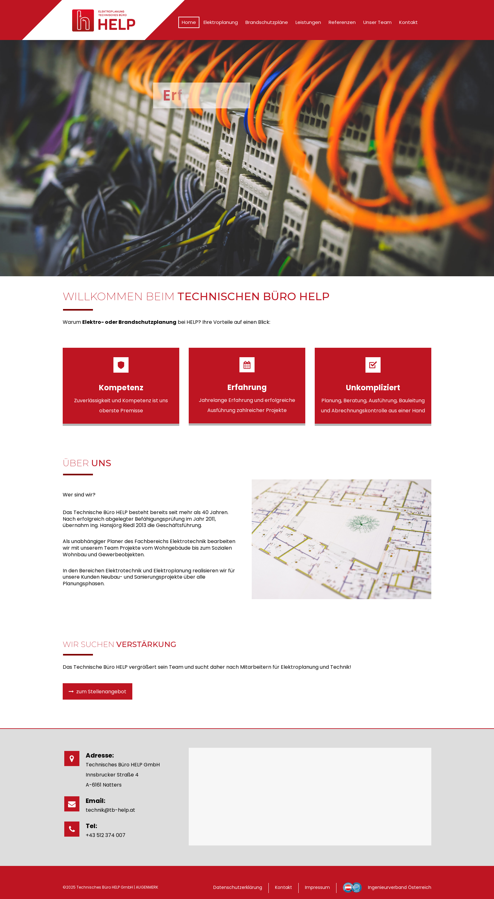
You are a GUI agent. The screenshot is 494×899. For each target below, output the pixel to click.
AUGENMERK (147, 887)
